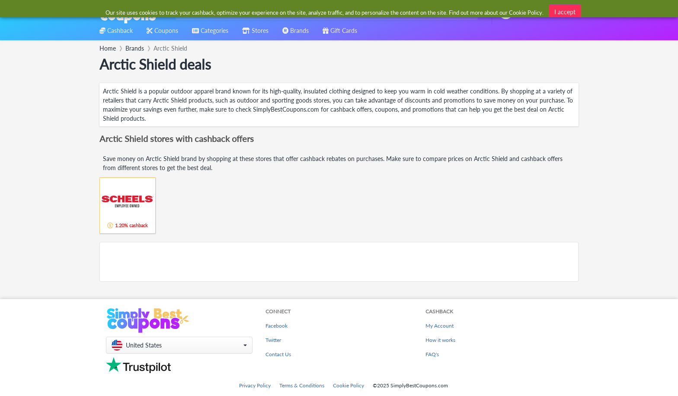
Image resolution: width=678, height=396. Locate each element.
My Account (439, 325)
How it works (440, 340)
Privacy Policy (255, 385)
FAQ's (432, 354)
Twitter (273, 340)
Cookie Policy (348, 385)
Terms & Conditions (301, 385)
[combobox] (325, 12)
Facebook (276, 325)
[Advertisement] (339, 261)
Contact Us (278, 354)
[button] (179, 345)
